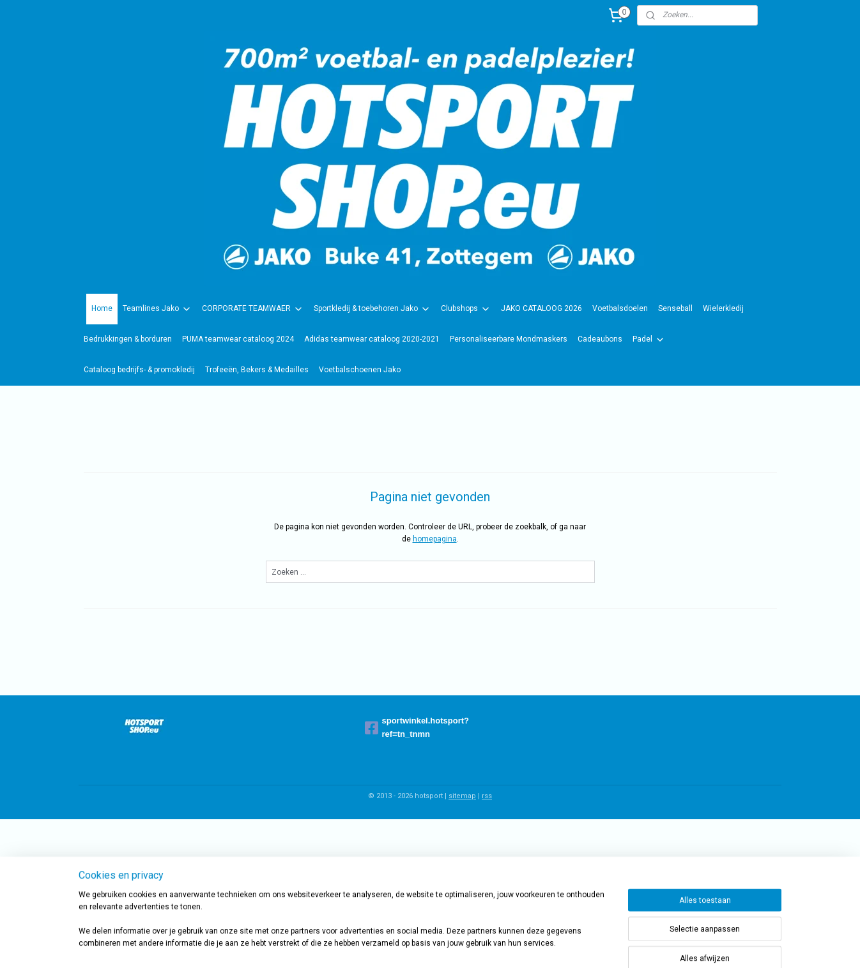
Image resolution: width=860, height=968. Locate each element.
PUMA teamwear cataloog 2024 (238, 339)
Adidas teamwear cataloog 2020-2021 (372, 339)
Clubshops (466, 309)
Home (101, 308)
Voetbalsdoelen (620, 308)
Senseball (675, 308)
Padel (649, 340)
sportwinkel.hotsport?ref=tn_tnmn (417, 727)
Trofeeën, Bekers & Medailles (257, 369)
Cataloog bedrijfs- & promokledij (139, 369)
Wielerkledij (723, 308)
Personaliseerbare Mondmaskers (508, 339)
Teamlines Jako (157, 309)
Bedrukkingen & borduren (128, 339)
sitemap (462, 796)
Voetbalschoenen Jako (360, 369)
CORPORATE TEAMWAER (252, 309)
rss (487, 796)
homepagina (435, 538)
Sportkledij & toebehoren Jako (372, 309)
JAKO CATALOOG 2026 (541, 308)
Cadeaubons (600, 339)
